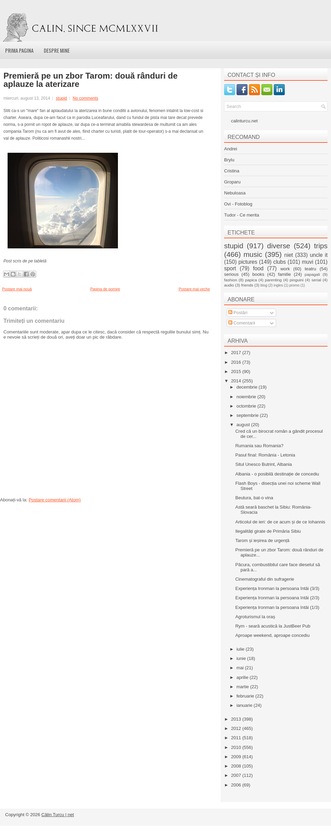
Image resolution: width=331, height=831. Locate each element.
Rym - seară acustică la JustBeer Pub (272, 626)
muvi (307, 262)
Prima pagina (19, 50)
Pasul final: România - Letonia (265, 455)
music (252, 254)
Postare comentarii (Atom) (55, 499)
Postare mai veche (194, 289)
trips (321, 246)
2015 (236, 371)
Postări (238, 312)
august (244, 424)
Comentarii (241, 323)
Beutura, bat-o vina (254, 497)
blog (263, 285)
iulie (241, 649)
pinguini (296, 280)
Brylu (229, 159)
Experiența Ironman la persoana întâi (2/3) (277, 597)
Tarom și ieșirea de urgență (262, 540)
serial (316, 280)
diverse (278, 246)
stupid (61, 98)
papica (251, 280)
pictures (247, 262)
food (258, 268)
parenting (273, 280)
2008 (236, 766)
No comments (85, 98)
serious (231, 274)
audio (229, 285)
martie (243, 686)
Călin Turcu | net (57, 814)
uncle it (319, 255)
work (285, 268)
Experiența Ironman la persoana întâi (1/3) (277, 607)
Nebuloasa (234, 193)
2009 (236, 756)
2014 (236, 380)
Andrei (230, 148)
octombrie (247, 406)
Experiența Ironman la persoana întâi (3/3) (277, 588)
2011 (236, 737)
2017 (236, 352)
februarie (246, 696)
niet (288, 255)
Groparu (232, 181)
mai (241, 667)
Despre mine (57, 50)
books (258, 274)
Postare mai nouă (17, 289)
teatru (310, 268)
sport (230, 268)
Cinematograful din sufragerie (264, 579)
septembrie (248, 415)
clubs (279, 262)
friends (247, 285)
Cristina (231, 170)
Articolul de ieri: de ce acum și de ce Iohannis (280, 521)
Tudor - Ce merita (241, 215)
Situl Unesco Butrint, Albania (263, 464)
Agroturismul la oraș (255, 616)
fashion (230, 280)
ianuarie (245, 705)
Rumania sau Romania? (259, 445)
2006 (236, 785)
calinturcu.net (244, 120)
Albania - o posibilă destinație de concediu (277, 474)
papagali (312, 274)
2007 (236, 775)
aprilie (243, 677)
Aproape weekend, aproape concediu (272, 635)
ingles (278, 285)
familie (284, 274)
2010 (236, 747)
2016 (236, 362)
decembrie (248, 387)
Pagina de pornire (105, 289)
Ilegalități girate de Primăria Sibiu (268, 531)
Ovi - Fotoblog (238, 204)
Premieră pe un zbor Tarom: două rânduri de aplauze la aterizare (90, 80)
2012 (236, 728)
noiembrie (247, 396)
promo (294, 285)
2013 (236, 719)
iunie (242, 658)
